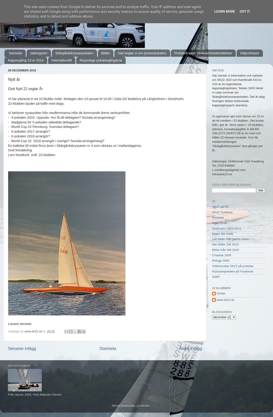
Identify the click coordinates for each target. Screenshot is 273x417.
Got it (245, 11)
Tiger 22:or (219, 223)
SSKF (216, 277)
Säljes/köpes (249, 53)
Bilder (105, 53)
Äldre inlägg (190, 348)
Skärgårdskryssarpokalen (74, 53)
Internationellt (61, 60)
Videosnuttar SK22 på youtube (232, 266)
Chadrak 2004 (221, 255)
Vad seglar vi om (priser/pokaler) (142, 53)
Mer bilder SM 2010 (225, 244)
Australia (218, 217)
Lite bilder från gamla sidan (230, 239)
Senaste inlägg (22, 348)
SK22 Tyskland (222, 212)
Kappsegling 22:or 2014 (26, 60)
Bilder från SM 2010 (225, 250)
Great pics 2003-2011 (226, 228)
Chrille (221, 293)
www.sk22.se (225, 299)
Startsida (15, 53)
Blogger (155, 405)
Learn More (224, 11)
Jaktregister (39, 53)
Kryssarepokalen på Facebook (232, 271)
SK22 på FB (220, 206)
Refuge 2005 (220, 260)
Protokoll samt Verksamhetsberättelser (203, 53)
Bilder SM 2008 (222, 234)
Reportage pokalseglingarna (101, 60)
